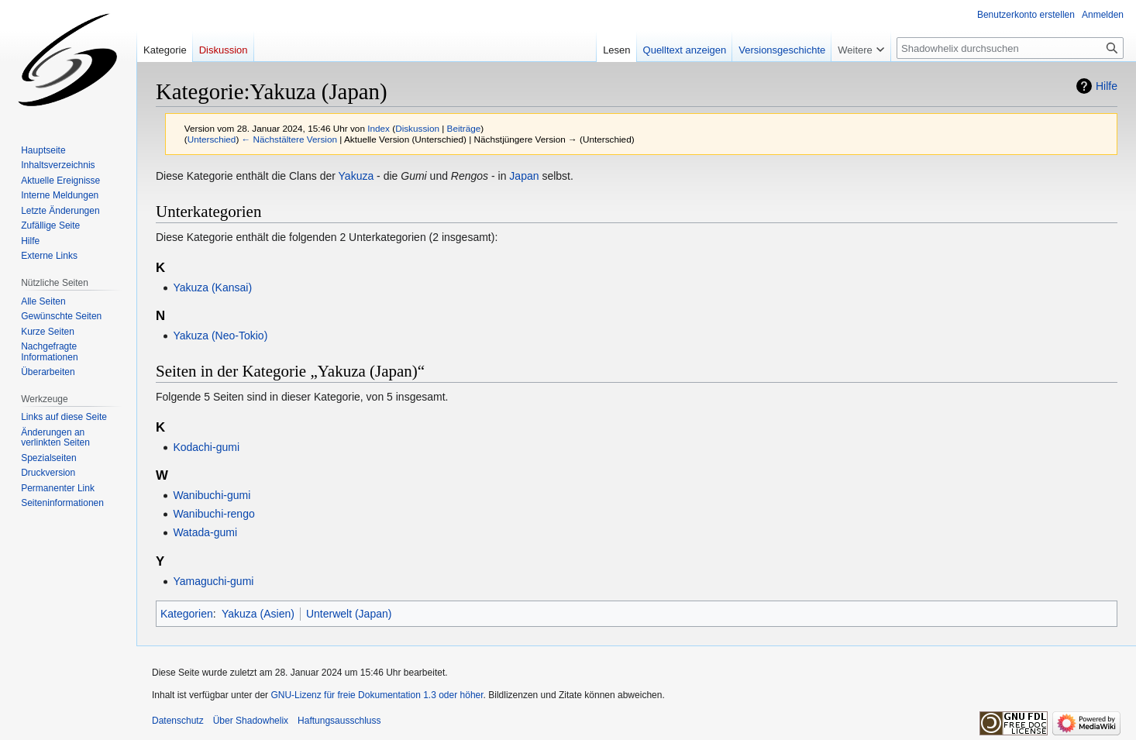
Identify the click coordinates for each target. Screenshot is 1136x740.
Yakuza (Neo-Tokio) (220, 335)
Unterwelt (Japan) (349, 613)
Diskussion (417, 128)
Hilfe (1106, 86)
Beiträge (464, 128)
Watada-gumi (205, 532)
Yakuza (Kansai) (212, 287)
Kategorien (186, 613)
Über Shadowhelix (250, 720)
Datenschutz (178, 720)
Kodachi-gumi (206, 447)
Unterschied (212, 139)
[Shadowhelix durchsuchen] (1010, 48)
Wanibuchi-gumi (211, 495)
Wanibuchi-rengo (213, 514)
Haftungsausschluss (339, 720)
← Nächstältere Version (289, 139)
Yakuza (356, 176)
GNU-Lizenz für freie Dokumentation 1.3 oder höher (376, 695)
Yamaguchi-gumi (213, 581)
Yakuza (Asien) (258, 613)
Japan (524, 176)
